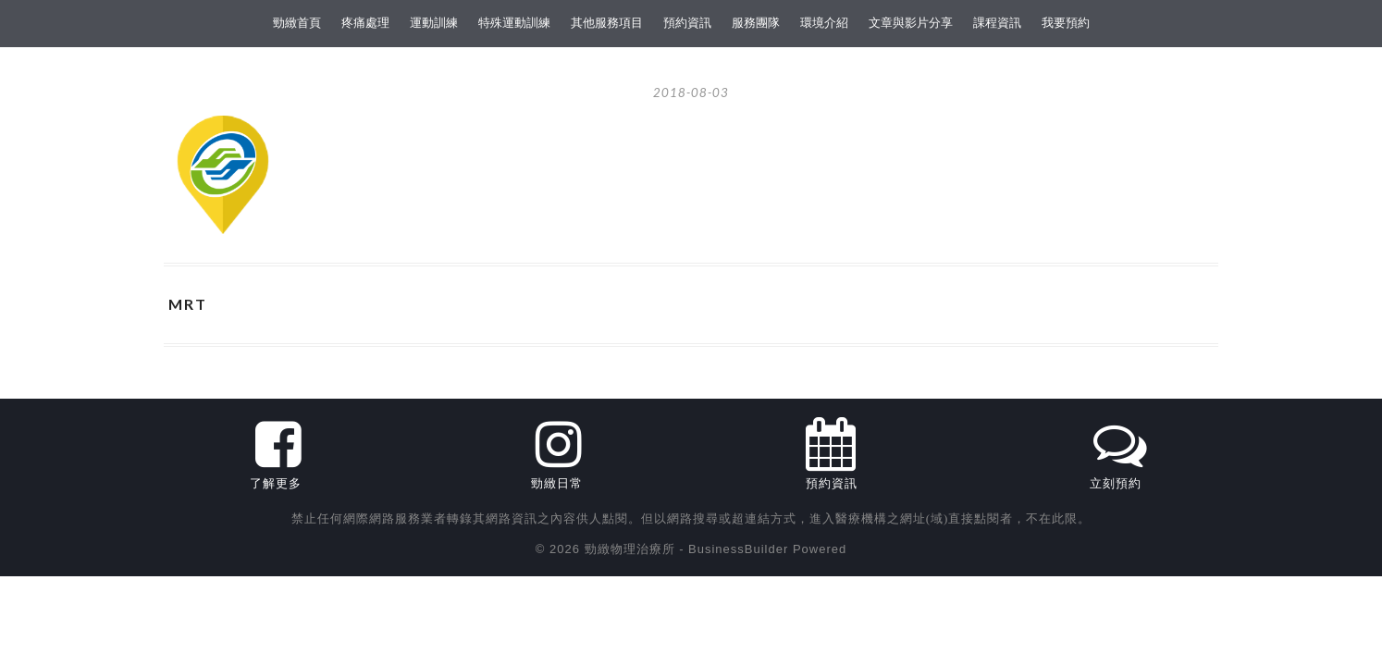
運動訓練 (434, 23)
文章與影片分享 (911, 23)
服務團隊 (756, 23)
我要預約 (1066, 23)
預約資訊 (687, 23)
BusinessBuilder (738, 549)
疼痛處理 (365, 23)
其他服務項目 (607, 23)
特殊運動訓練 (514, 23)
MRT (187, 304)
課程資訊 (997, 23)
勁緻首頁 (297, 23)
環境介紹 (824, 23)
